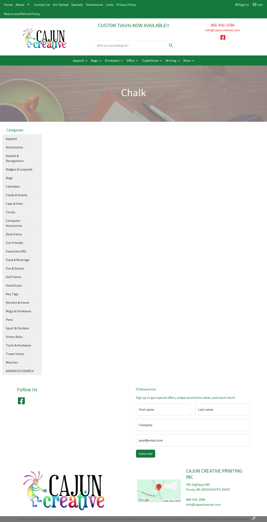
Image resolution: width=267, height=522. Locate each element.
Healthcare (14, 285)
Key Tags (12, 294)
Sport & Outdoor (17, 328)
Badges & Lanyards (19, 169)
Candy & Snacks (17, 195)
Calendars (13, 186)
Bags (94, 60)
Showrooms (94, 5)
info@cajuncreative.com (222, 30)
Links (109, 5)
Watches (12, 362)
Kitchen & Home (17, 302)
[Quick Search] (129, 45)
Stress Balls (14, 337)
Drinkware (112, 60)
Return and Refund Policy (22, 14)
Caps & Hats (14, 203)
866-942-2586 (222, 25)
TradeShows (150, 60)
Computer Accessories (14, 223)
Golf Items (13, 277)
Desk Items (14, 234)
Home (8, 5)
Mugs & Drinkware (18, 311)
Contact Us (42, 5)
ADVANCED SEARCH (20, 371)
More (187, 60)
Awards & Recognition (15, 158)
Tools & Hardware (18, 345)
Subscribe (145, 454)
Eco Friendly (14, 243)
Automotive (14, 147)
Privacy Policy (126, 5)
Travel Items (15, 354)
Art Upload (60, 5)
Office (130, 60)
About (20, 5)
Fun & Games (15, 268)
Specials (77, 5)
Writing (171, 60)
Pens (9, 319)
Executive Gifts (16, 251)
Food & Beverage (18, 260)
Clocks (10, 212)
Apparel (78, 60)
